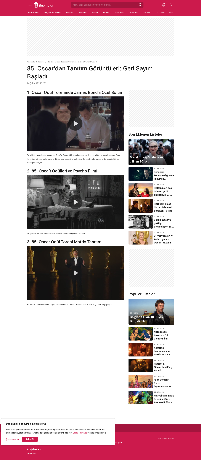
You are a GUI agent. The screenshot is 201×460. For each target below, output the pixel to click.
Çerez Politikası (80, 433)
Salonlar (83, 12)
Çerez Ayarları (12, 439)
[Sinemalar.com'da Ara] (104, 5)
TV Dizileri (160, 12)
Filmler (95, 12)
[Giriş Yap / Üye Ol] (164, 5)
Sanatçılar (119, 12)
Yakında (70, 12)
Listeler (146, 12)
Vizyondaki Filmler (52, 12)
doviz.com (32, 453)
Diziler (106, 12)
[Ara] (140, 5)
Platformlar (33, 12)
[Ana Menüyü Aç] (30, 5)
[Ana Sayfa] (44, 5)
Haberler (134, 12)
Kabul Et (30, 439)
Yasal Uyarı (116, 442)
